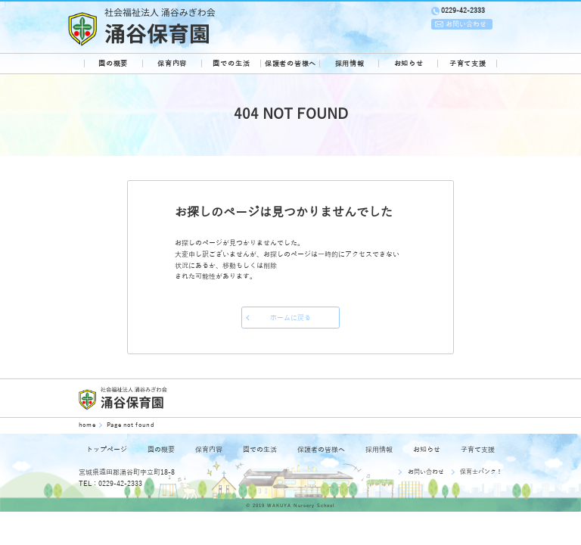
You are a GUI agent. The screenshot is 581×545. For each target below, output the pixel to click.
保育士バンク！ (481, 472)
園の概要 (113, 63)
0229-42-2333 (463, 10)
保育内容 (172, 63)
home (88, 425)
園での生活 (231, 63)
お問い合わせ (426, 472)
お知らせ (409, 63)
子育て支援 (467, 63)
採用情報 (350, 63)
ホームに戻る (290, 318)
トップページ (106, 449)
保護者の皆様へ (290, 63)
